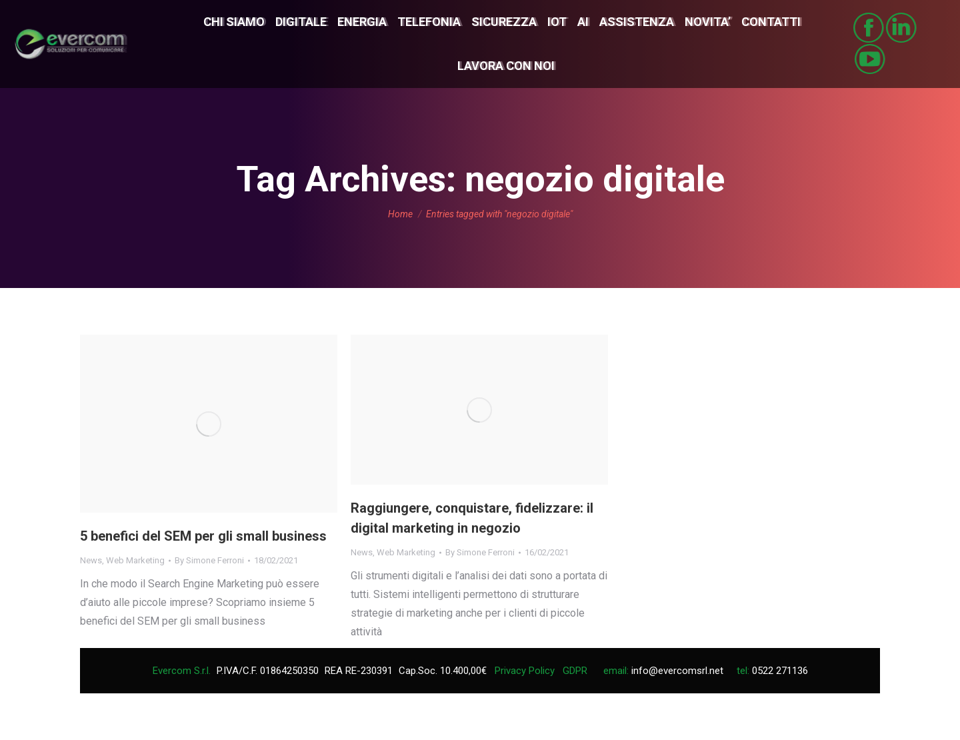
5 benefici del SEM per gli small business (203, 536)
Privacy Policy (525, 671)
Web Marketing (135, 560)
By (209, 560)
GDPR (575, 671)
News (91, 560)
